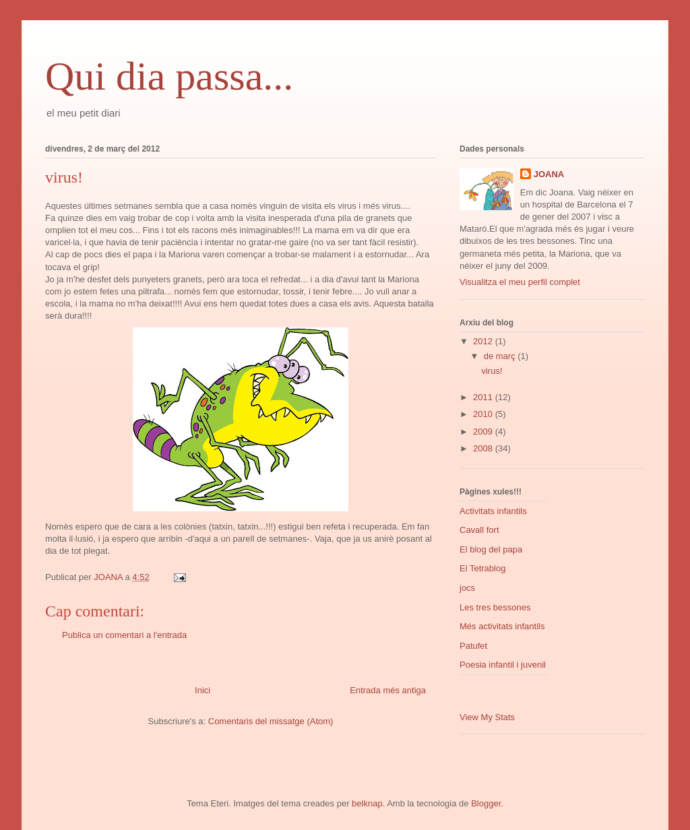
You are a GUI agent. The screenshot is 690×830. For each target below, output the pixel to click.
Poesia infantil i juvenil (503, 665)
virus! (491, 371)
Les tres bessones (495, 607)
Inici (202, 690)
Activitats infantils (493, 511)
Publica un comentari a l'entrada (124, 635)
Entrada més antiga (388, 690)
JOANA (549, 174)
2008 (484, 448)
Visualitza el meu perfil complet (520, 282)
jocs (467, 588)
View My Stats (487, 717)
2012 (484, 341)
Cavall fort (479, 530)
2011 (484, 397)
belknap (367, 803)
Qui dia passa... (169, 76)
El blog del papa (491, 549)
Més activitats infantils (502, 626)
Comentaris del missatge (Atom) (271, 721)
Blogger (486, 803)
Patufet (473, 646)
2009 (484, 431)
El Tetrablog (482, 568)
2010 (484, 414)
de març (501, 356)
